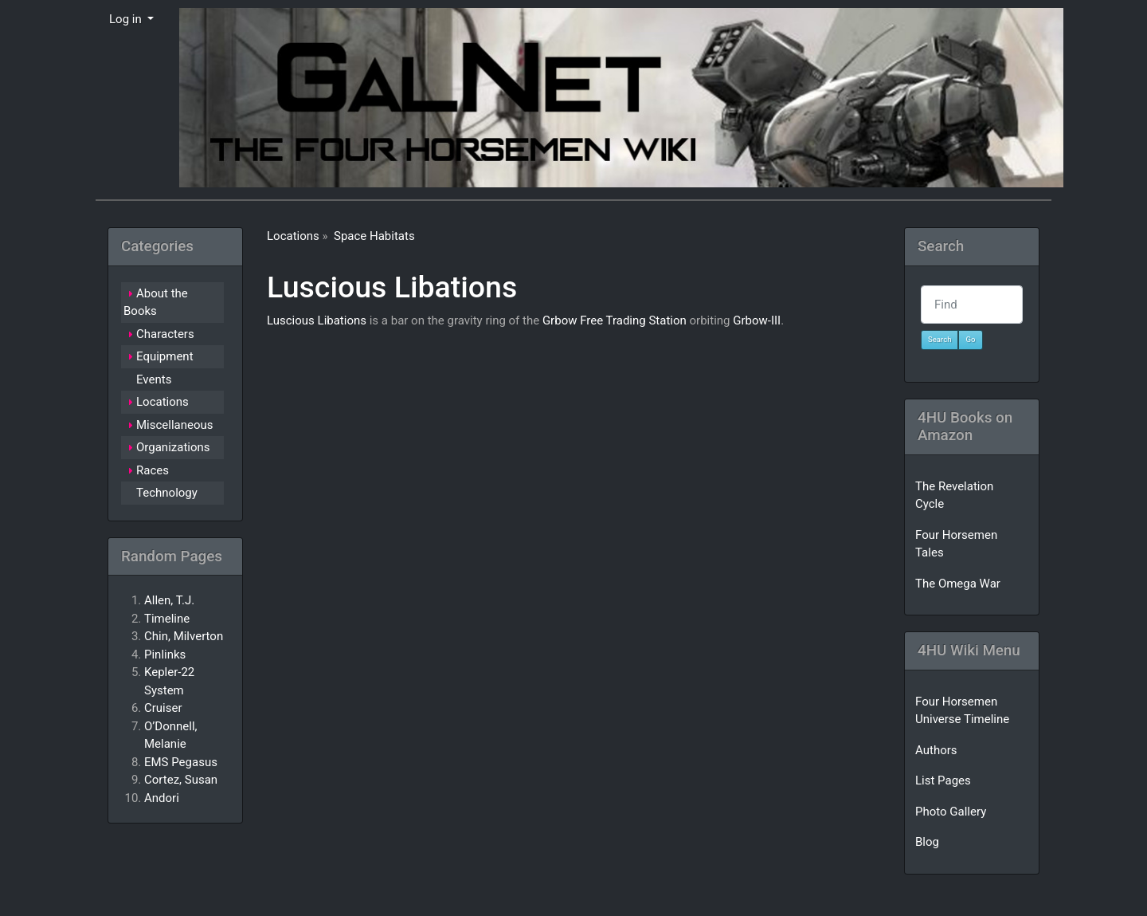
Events (153, 379)
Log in (126, 19)
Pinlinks (165, 654)
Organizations (173, 447)
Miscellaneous (174, 425)
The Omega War (957, 583)
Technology (167, 493)
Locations (293, 236)
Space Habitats (374, 236)
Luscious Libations (392, 287)
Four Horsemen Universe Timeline (962, 710)
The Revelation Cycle (954, 495)
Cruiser (163, 708)
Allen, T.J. (169, 600)
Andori (161, 798)
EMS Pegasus (180, 762)
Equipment (165, 356)
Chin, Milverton (183, 636)
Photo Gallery (950, 811)
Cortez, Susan (180, 780)
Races (152, 470)
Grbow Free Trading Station (614, 320)
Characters (165, 334)
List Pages (943, 780)
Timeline (167, 618)
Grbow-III (757, 320)
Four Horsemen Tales (956, 544)
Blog (927, 842)
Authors (936, 750)
